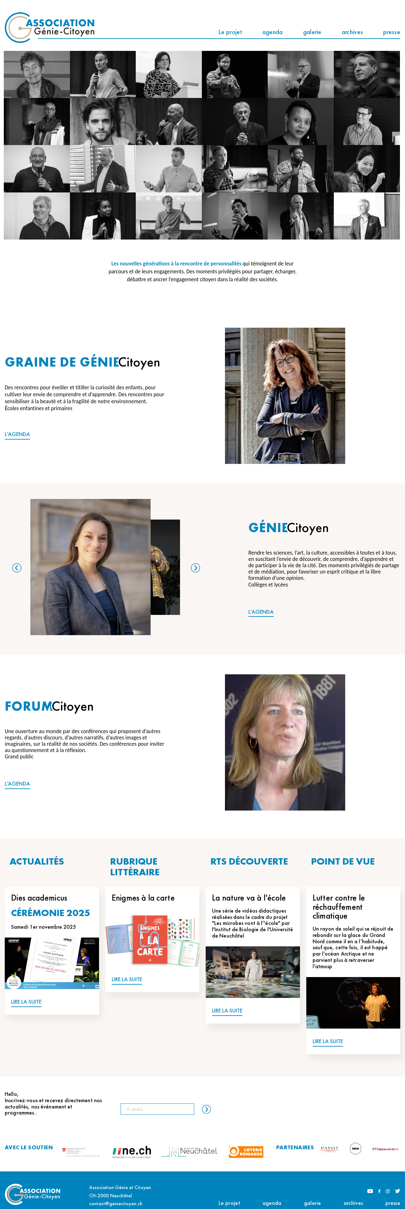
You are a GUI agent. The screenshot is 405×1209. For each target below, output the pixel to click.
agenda (272, 32)
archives (352, 32)
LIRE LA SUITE (26, 1002)
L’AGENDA (17, 434)
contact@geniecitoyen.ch (115, 1203)
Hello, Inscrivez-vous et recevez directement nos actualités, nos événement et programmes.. (53, 1103)
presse (391, 32)
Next (195, 568)
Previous (17, 568)
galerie (312, 32)
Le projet (230, 32)
